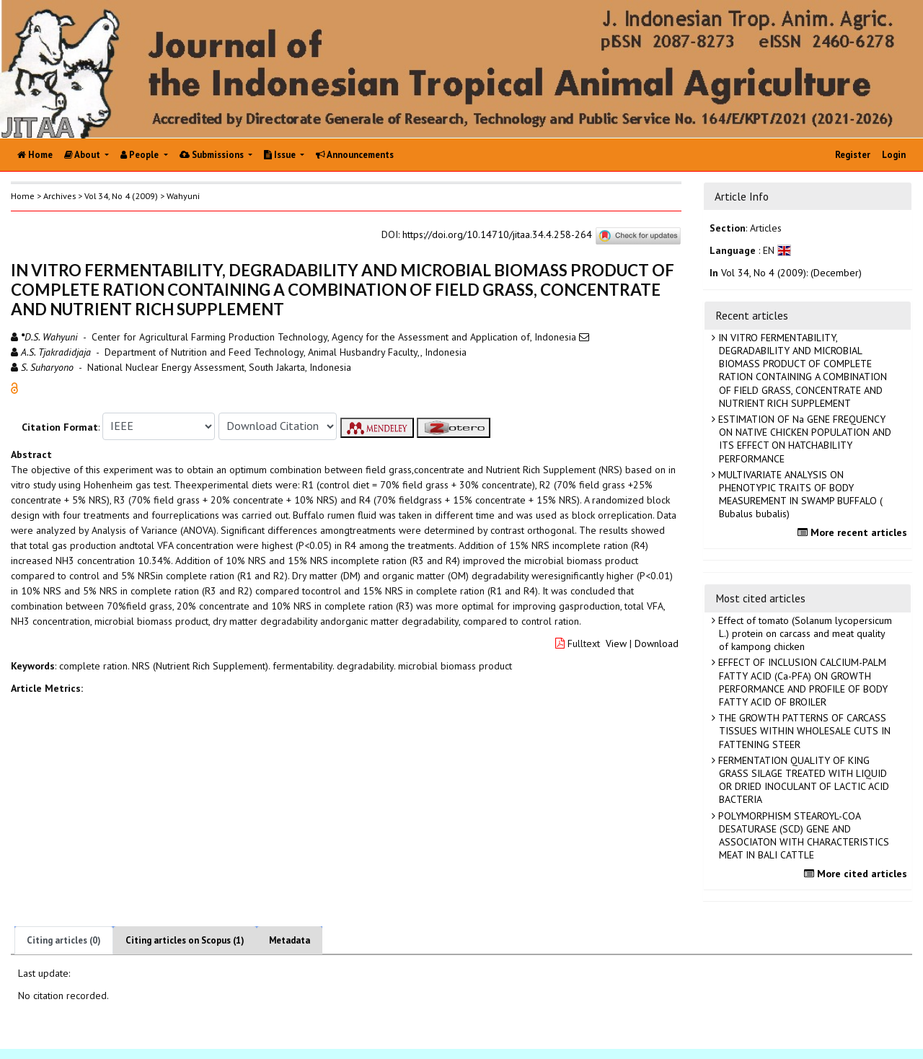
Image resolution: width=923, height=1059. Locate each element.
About (83, 155)
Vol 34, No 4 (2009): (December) (791, 272)
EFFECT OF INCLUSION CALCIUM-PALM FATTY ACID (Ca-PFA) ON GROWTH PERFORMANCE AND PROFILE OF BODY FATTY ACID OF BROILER (801, 682)
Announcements (355, 155)
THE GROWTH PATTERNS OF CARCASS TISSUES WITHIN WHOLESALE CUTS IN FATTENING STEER (803, 730)
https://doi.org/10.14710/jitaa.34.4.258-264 (497, 234)
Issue (281, 155)
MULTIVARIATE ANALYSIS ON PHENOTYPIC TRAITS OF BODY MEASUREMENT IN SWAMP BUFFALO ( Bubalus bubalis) (799, 494)
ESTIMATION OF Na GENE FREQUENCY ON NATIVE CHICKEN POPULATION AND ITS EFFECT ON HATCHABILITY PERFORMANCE (803, 439)
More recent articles (854, 532)
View (616, 643)
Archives (59, 195)
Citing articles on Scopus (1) (184, 940)
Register (852, 155)
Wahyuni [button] (183, 195)
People (140, 155)
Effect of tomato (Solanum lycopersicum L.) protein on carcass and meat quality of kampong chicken (803, 633)
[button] (14, 386)
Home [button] (23, 195)
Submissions (213, 155)
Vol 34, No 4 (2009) (121, 195)
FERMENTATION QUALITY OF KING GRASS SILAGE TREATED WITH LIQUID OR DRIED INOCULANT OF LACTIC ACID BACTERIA (802, 780)
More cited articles (857, 873)
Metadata (289, 940)
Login (894, 155)
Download (657, 643)
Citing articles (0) (64, 940)
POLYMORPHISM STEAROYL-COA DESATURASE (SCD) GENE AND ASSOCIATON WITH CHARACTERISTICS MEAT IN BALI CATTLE (802, 835)
